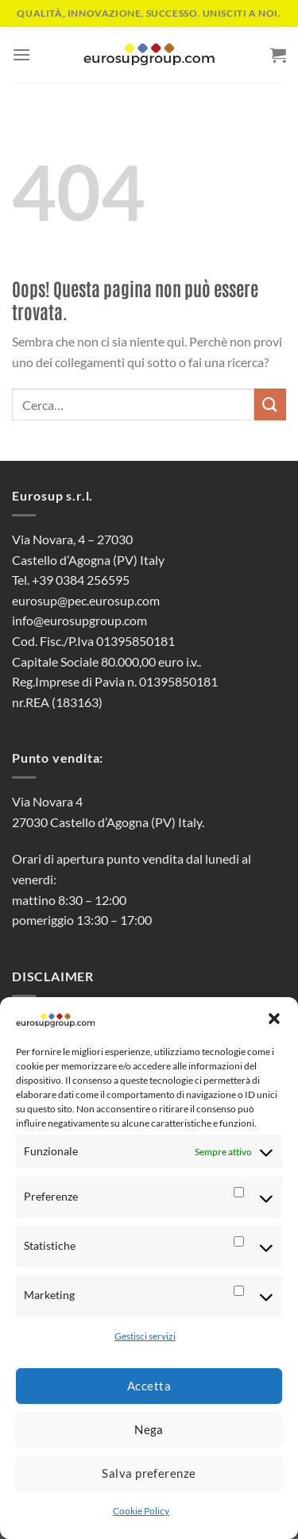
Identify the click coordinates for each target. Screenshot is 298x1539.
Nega (149, 1429)
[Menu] (21, 54)
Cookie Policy (141, 1511)
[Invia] (270, 404)
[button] (274, 1019)
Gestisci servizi (145, 1336)
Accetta (149, 1386)
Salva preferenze (148, 1473)
